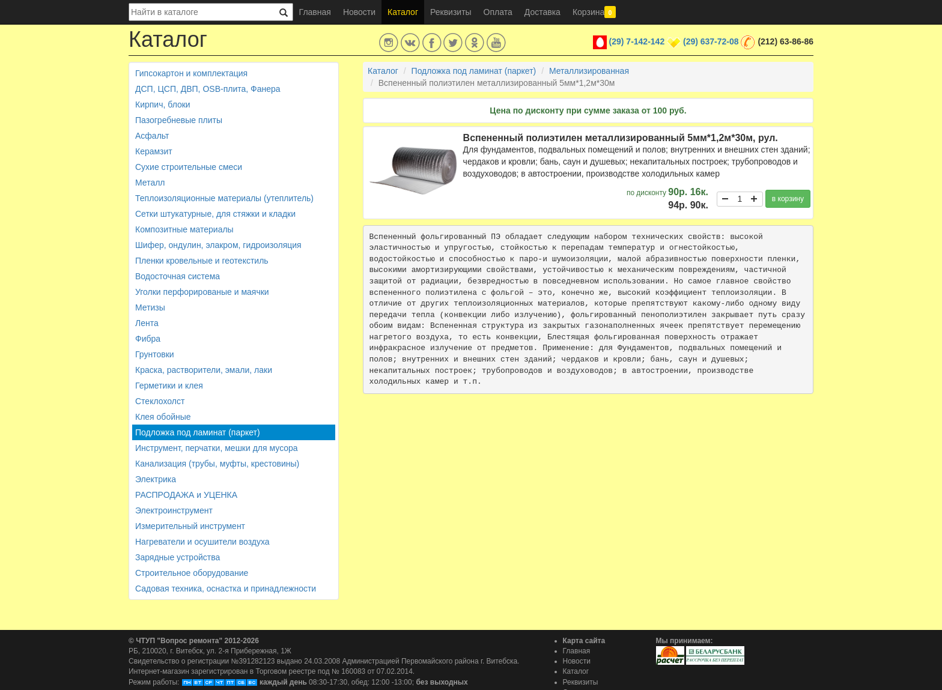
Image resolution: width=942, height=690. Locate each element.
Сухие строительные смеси (188, 167)
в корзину (788, 199)
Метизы (150, 307)
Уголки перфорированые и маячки (202, 292)
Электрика (155, 479)
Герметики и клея (169, 385)
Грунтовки (154, 354)
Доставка (542, 12)
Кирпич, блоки (162, 104)
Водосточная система (177, 276)
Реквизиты (451, 12)
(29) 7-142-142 (637, 41)
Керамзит (153, 151)
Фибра (147, 338)
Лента (147, 323)
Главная (315, 12)
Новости (359, 12)
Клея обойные (163, 417)
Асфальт (152, 136)
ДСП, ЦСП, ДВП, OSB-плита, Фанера (208, 89)
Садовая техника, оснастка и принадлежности (225, 588)
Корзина (594, 12)
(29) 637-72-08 (711, 41)
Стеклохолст (159, 401)
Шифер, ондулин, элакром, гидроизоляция (218, 245)
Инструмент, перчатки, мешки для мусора (216, 448)
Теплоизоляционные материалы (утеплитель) (224, 198)
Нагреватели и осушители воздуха (202, 541)
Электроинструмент (174, 510)
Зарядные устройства (177, 557)
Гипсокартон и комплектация (191, 73)
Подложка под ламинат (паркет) (197, 432)
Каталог (402, 12)
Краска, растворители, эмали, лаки (203, 370)
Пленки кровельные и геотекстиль (202, 260)
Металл (150, 182)
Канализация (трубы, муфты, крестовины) (217, 463)
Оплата (498, 12)
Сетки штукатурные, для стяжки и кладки (215, 214)
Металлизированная (589, 71)
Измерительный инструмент (190, 526)
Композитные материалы (184, 229)
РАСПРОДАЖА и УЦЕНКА (186, 495)
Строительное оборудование (191, 573)
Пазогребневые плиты (178, 120)
